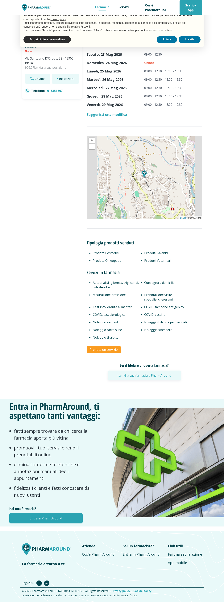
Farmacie (102, 7)
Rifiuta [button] (167, 39)
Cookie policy (142, 591)
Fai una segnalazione (185, 554)
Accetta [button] (189, 39)
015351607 (55, 91)
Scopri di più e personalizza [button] (47, 39)
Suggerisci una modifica (107, 114)
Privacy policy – (122, 591)
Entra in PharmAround (141, 554)
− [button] (92, 146)
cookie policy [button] (58, 19)
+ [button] (92, 141)
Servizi (123, 7)
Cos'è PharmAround (155, 7)
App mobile (177, 562)
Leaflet (183, 218)
